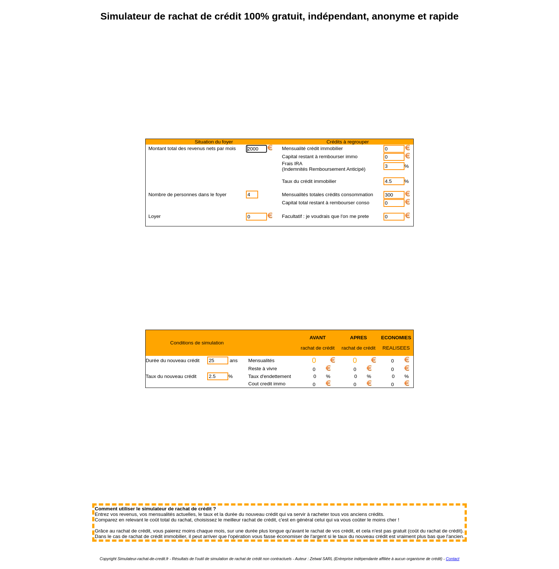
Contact (452, 558)
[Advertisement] (279, 86)
